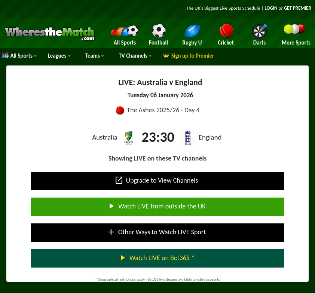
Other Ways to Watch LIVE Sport (156, 232)
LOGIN (270, 8)
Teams (94, 55)
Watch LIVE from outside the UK (156, 206)
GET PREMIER (297, 8)
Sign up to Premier (188, 55)
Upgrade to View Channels (156, 180)
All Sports (19, 55)
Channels (135, 55)
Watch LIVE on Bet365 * (156, 258)
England (210, 137)
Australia (104, 137)
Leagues (59, 55)
